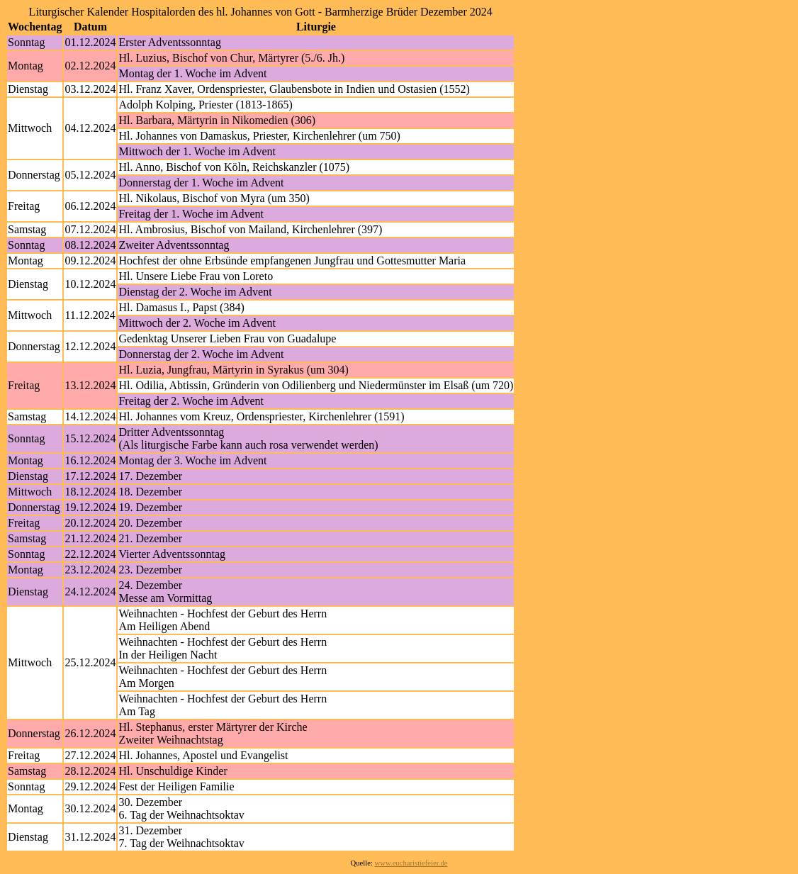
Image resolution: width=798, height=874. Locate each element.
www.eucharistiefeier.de (411, 863)
